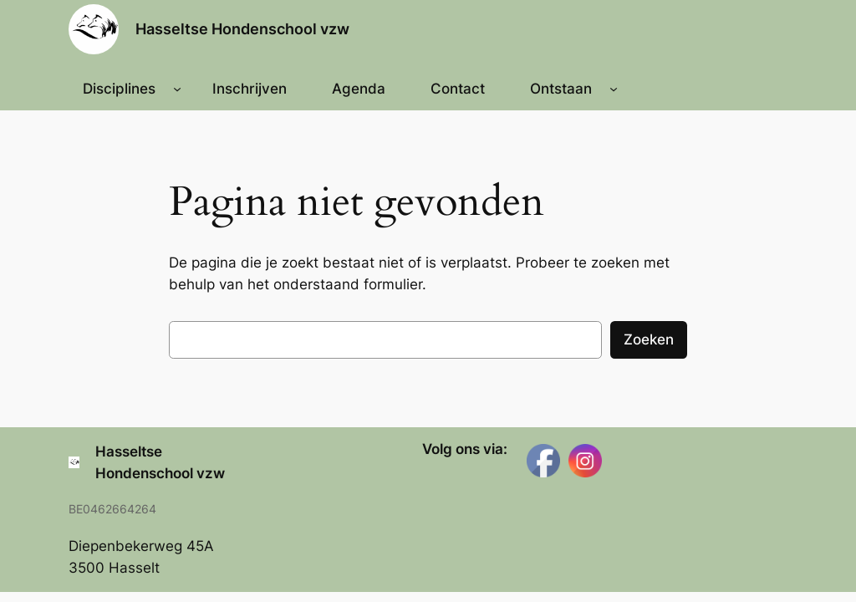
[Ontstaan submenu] (613, 88)
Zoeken (649, 339)
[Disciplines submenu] (177, 88)
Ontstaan (561, 88)
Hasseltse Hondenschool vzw (242, 29)
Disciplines (119, 88)
